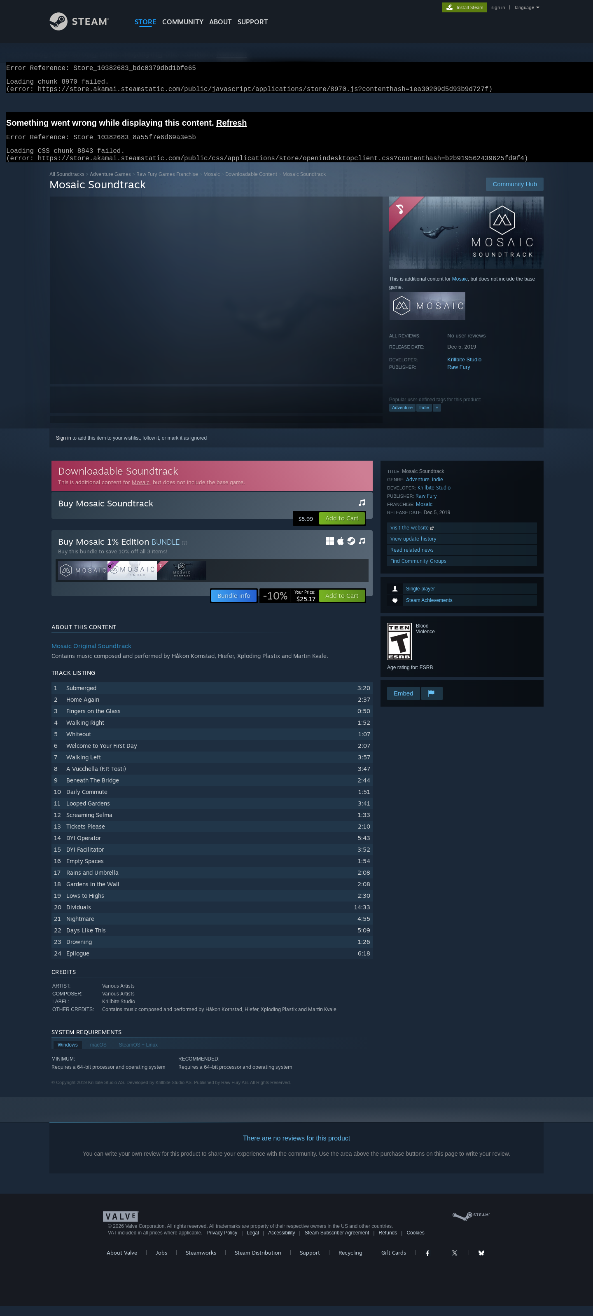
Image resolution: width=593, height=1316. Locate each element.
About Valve (122, 1262)
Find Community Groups (418, 674)
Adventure (402, 417)
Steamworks (201, 1262)
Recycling (350, 1262)
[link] (289, 605)
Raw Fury (458, 377)
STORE (145, 22)
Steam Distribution (258, 1262)
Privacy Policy (221, 1243)
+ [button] (437, 417)
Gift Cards (393, 1262)
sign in (498, 7)
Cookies (415, 1243)
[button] (342, 528)
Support (310, 1262)
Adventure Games (110, 184)
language (524, 7)
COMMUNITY (182, 22)
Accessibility (281, 1243)
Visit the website (412, 641)
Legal (253, 1243)
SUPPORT (253, 22)
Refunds (388, 1243)
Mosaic (211, 184)
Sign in (63, 448)
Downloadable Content (251, 184)
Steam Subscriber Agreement (337, 1243)
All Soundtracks (66, 184)
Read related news (412, 663)
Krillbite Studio (464, 369)
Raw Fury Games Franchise (167, 184)
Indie (424, 417)
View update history (413, 652)
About (220, 22)
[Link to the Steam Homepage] (85, 28)
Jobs (161, 1262)
